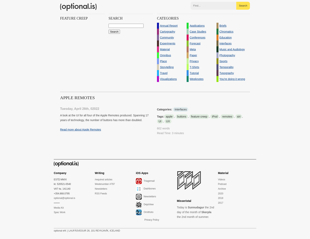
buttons (181, 116)
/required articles (103, 179)
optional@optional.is (64, 198)
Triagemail (145, 181)
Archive (222, 188)
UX (168, 121)
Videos (221, 179)
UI (160, 121)
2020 (220, 193)
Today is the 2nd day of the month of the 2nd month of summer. (195, 212)
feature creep (199, 116)
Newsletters (101, 188)
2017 (220, 202)
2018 (220, 198)
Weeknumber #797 (105, 184)
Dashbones (146, 189)
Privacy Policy (151, 219)
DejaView (145, 205)
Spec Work (59, 212)
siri (239, 116)
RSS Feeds (101, 193)
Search (243, 5)
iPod (214, 116)
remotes (227, 116)
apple (169, 116)
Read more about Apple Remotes (80, 129)
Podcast (222, 184)
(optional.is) (78, 7)
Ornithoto (144, 212)
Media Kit (59, 207)
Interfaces (181, 109)
